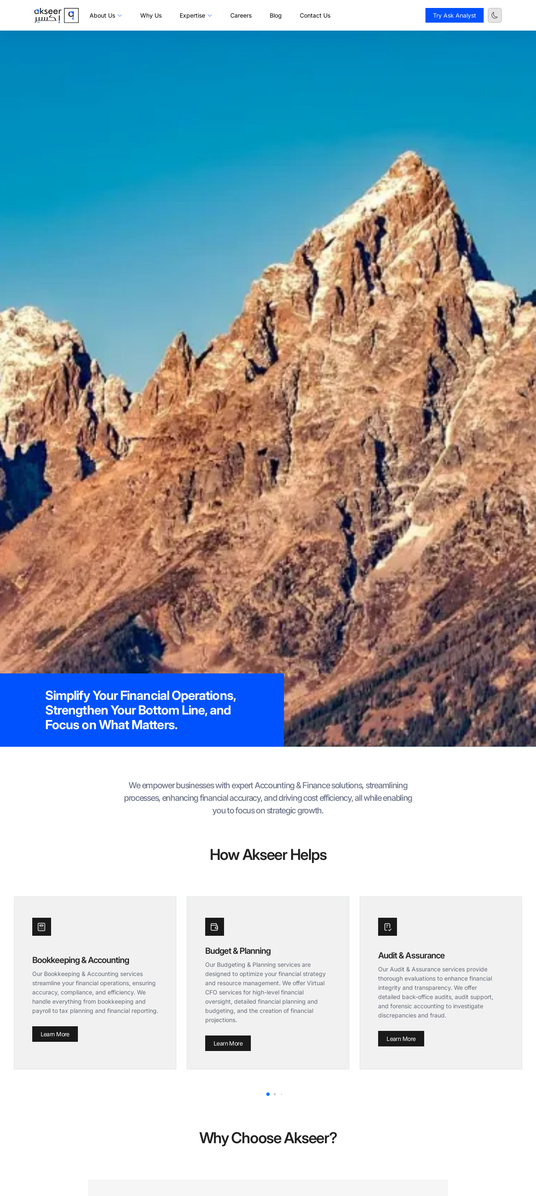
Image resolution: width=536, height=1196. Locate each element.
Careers (241, 15)
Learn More (55, 1034)
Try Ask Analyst (454, 15)
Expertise (196, 15)
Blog (276, 15)
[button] (268, 1094)
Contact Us (315, 15)
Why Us (151, 15)
